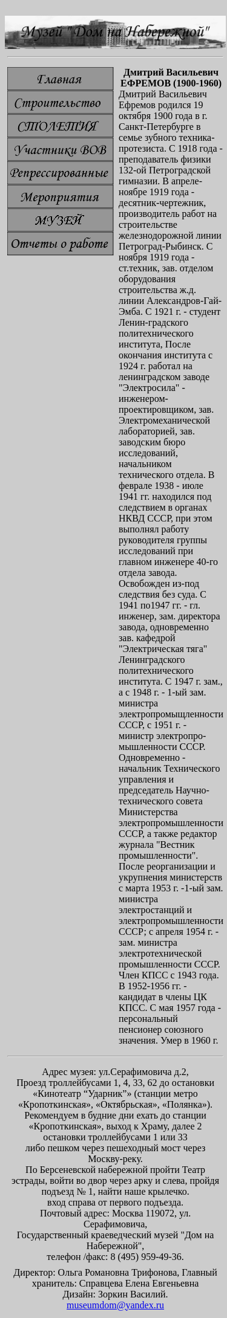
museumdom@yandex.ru (115, 1305)
